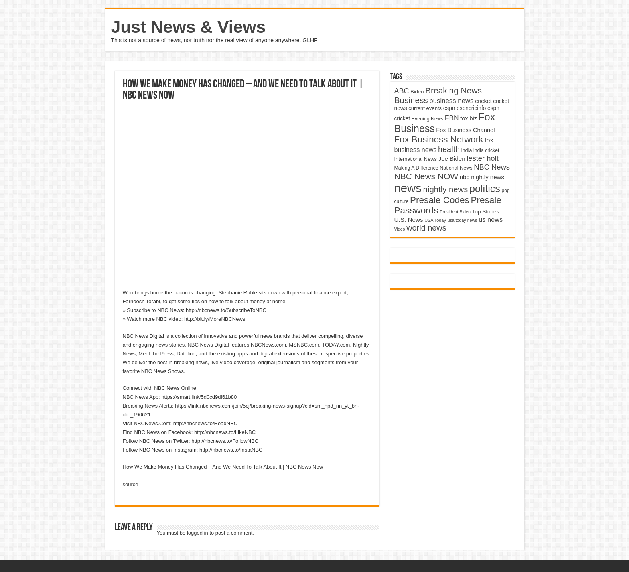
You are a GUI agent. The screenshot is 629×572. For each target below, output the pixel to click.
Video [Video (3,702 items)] (399, 229)
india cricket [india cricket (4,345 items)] (486, 150)
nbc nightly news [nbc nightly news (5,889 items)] (482, 177)
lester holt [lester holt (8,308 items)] (483, 158)
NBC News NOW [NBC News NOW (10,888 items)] (426, 176)
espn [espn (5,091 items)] (449, 108)
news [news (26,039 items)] (408, 188)
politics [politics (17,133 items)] (484, 188)
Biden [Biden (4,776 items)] (417, 92)
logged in (197, 533)
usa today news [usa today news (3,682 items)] (462, 220)
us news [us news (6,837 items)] (491, 219)
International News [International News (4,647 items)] (415, 159)
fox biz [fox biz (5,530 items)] (468, 118)
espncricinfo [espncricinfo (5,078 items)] (471, 108)
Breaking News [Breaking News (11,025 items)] (453, 90)
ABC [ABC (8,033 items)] (401, 91)
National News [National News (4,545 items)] (456, 168)
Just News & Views (188, 27)
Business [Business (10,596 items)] (411, 100)
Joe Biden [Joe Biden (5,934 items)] (451, 158)
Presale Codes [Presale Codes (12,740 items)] (439, 200)
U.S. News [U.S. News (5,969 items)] (408, 219)
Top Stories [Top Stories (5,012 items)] (485, 212)
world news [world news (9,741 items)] (426, 227)
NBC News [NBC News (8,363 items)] (492, 167)
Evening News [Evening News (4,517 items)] (427, 119)
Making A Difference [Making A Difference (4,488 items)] (416, 168)
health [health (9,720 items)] (449, 149)
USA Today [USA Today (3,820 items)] (435, 220)
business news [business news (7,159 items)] (451, 101)
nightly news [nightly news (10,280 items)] (445, 189)
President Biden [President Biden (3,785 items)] (455, 211)
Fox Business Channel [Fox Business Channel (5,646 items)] (465, 130)
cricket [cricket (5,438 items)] (483, 101)
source (130, 484)
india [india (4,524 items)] (466, 150)
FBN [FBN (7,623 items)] (452, 118)
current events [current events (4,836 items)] (425, 108)
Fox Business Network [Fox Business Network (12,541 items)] (438, 139)
